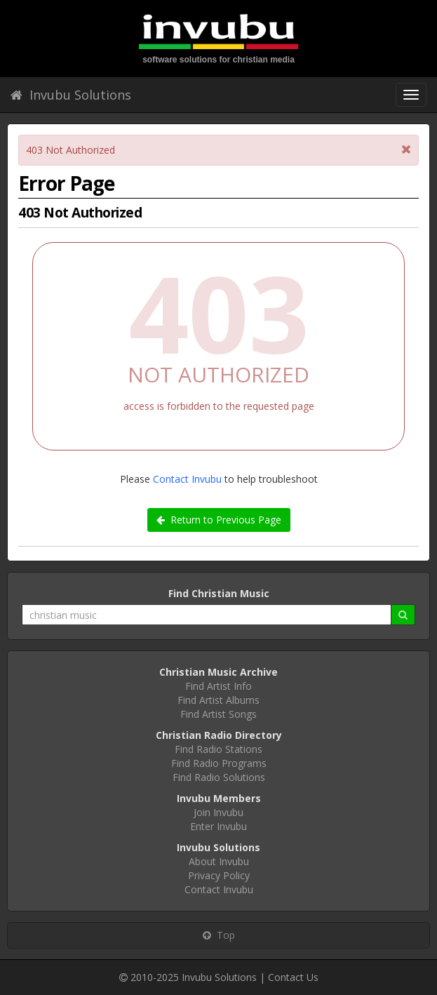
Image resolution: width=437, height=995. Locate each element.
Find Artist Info (218, 686)
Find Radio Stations (218, 749)
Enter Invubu (218, 826)
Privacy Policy (219, 875)
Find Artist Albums (218, 700)
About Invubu (219, 861)
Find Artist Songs (218, 714)
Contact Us (293, 977)
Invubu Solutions (71, 94)
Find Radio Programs (219, 763)
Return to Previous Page (218, 519)
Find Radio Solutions (219, 777)
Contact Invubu (187, 479)
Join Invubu (218, 812)
